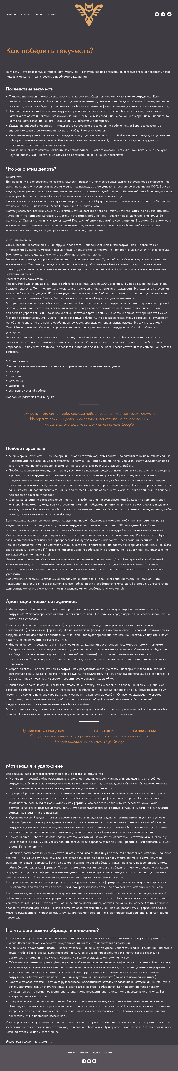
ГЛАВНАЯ (11, 14)
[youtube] (169, 14)
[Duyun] (157, 14)
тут (50, 1041)
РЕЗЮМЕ (26, 14)
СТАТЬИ (52, 14)
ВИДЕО (39, 14)
